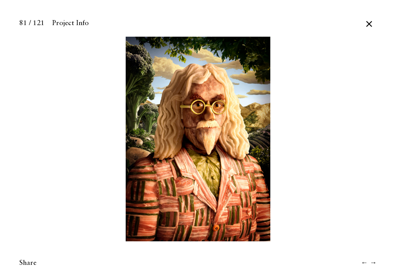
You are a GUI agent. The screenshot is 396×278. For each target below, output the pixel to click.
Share (27, 262)
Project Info (70, 23)
